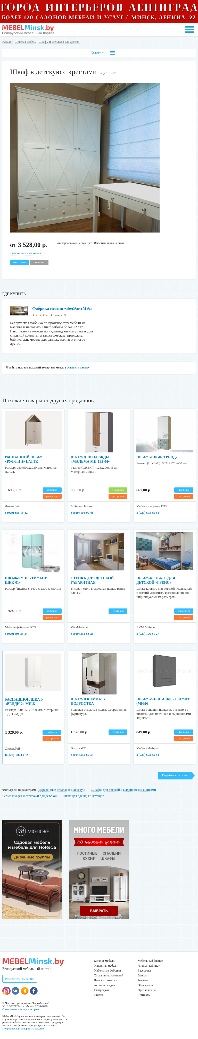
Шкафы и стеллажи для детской (59, 42)
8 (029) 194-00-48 (82, 512)
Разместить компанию (19, 979)
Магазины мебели (106, 965)
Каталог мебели (104, 961)
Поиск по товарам (106, 980)
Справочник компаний (108, 975)
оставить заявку (78, 367)
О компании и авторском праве (20, 1009)
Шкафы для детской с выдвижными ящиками (123, 790)
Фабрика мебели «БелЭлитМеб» (62, 308)
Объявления (145, 985)
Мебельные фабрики (107, 970)
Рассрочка (144, 970)
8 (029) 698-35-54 (147, 512)
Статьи (98, 995)
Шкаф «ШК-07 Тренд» (157, 457)
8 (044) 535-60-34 (82, 755)
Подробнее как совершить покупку (23, 1028)
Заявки (142, 975)
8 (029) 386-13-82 (16, 512)
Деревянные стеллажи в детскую (61, 790)
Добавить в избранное (26, 253)
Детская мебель (25, 42)
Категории (102, 53)
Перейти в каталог (175, 775)
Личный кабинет (149, 965)
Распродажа (101, 990)
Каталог (7, 42)
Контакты (144, 995)
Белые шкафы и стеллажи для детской (29, 796)
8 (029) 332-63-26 (82, 634)
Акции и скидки (104, 985)
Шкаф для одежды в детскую (83, 796)
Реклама (143, 980)
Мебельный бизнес (150, 961)
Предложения (146, 990)
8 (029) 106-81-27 (147, 634)
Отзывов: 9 (58, 315)
